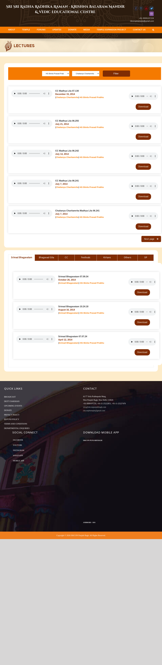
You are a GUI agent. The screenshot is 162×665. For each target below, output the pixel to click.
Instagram (18, 450)
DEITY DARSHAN (12, 401)
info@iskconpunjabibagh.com (94, 407)
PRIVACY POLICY (12, 415)
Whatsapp (18, 456)
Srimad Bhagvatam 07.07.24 (72, 336)
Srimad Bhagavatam (69, 283)
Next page (149, 238)
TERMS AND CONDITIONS (15, 424)
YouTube (17, 445)
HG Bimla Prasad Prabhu (92, 97)
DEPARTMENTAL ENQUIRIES (16, 428)
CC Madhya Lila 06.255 (67, 121)
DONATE (8, 410)
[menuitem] (12, 30)
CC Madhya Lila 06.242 (67, 151)
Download (143, 106)
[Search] (153, 30)
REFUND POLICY (11, 419)
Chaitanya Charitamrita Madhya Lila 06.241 (77, 211)
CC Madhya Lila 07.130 (67, 91)
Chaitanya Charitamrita (67, 97)
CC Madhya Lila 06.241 (67, 181)
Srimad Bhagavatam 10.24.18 (73, 306)
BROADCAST (10, 397)
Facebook (18, 440)
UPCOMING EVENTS (13, 406)
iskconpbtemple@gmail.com (142, 21)
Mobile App (18, 461)
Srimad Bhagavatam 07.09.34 (73, 276)
